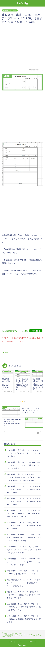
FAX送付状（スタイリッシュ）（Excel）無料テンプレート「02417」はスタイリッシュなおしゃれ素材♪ (24, 549)
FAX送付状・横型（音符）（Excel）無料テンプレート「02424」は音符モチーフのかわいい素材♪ (24, 465)
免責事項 (31, 641)
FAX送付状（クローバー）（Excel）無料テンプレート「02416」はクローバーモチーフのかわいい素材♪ (24, 561)
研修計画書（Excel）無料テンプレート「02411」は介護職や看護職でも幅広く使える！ (24, 618)
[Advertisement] (22, 46)
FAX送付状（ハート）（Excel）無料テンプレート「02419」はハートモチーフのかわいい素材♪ (24, 525)
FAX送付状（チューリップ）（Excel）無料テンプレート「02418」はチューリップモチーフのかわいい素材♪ (24, 537)
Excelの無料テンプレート (10, 10)
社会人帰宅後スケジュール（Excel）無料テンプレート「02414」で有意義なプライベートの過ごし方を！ (24, 582)
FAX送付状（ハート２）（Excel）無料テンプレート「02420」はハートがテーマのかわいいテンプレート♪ (24, 513)
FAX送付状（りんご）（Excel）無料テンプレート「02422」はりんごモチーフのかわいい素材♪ (24, 489)
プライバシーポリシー (17, 641)
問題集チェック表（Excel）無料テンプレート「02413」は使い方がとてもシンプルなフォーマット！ (24, 594)
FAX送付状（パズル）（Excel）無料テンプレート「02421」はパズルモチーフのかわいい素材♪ (24, 501)
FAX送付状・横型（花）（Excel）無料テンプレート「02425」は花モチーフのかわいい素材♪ (24, 453)
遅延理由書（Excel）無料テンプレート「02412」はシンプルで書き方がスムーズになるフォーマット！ (24, 606)
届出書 (6, 352)
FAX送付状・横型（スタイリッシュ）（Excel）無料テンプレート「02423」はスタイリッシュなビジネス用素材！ (23, 477)
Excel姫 (22, 3)
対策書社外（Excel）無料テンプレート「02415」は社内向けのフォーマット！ (23, 571)
